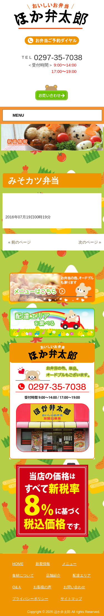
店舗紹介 (53, 575)
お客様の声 (42, 587)
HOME (17, 564)
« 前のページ (19, 242)
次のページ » (89, 242)
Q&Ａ (16, 587)
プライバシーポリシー (30, 599)
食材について (23, 575)
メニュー (69, 564)
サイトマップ (71, 599)
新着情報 (42, 564)
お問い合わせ (74, 587)
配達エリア (82, 575)
